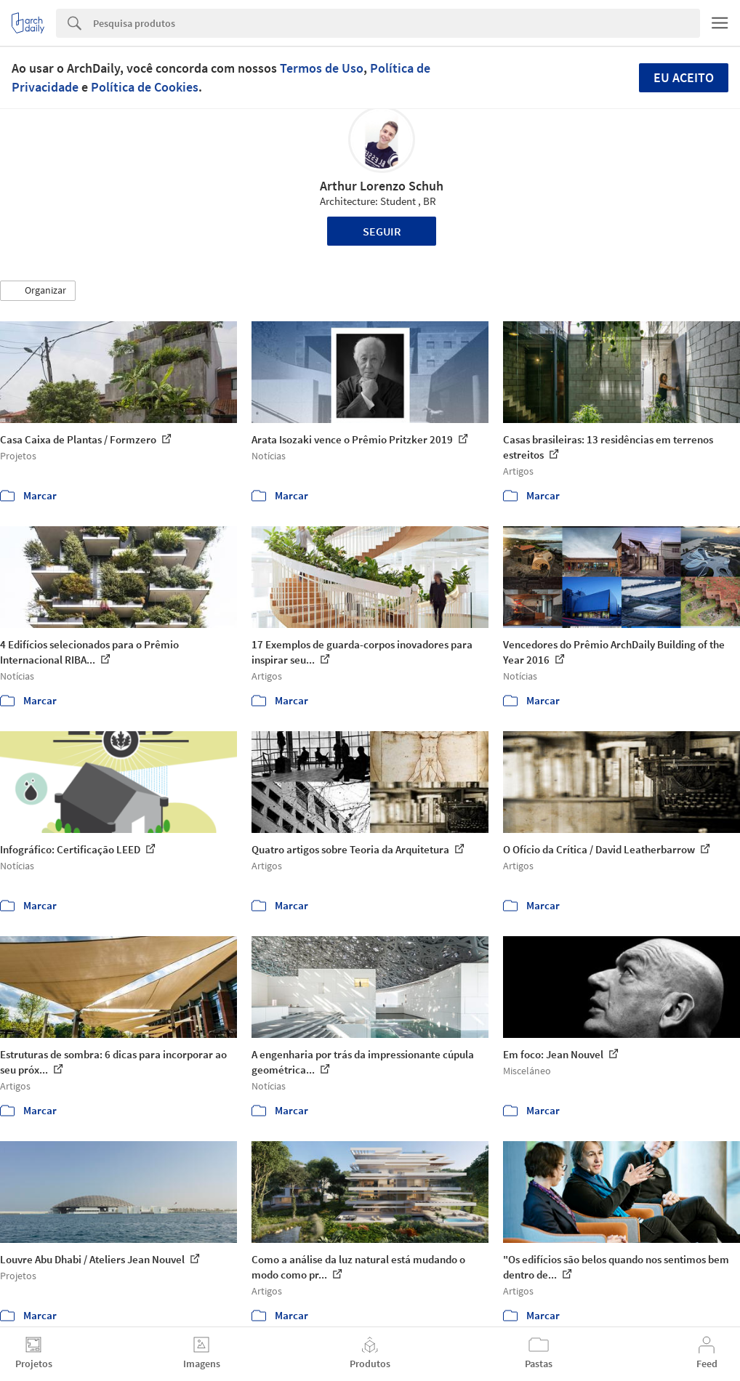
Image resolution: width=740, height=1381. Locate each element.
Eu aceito (683, 77)
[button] (38, 291)
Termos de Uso (321, 68)
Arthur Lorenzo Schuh (381, 185)
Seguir (382, 231)
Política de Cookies (144, 86)
